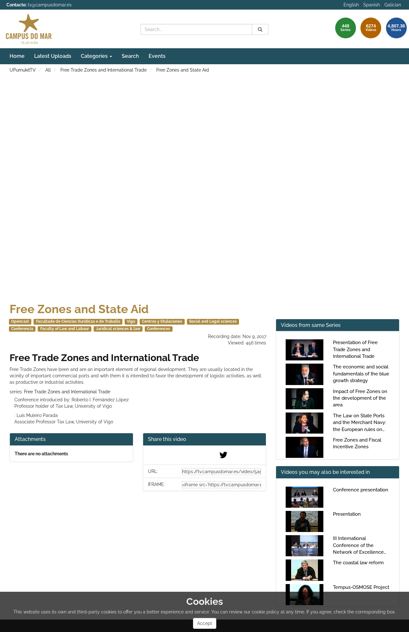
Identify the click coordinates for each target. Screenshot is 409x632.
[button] (204, 439)
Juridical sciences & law (118, 329)
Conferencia (22, 329)
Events (157, 56)
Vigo (131, 321)
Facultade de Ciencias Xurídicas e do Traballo (78, 321)
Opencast (20, 321)
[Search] (260, 29)
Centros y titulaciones (162, 321)
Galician (392, 4)
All (48, 70)
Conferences (158, 329)
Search (130, 56)
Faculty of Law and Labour (64, 329)
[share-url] (221, 471)
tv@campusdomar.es (50, 4)
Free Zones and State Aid (182, 70)
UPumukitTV (23, 70)
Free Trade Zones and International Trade (103, 70)
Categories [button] (96, 56)
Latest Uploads (52, 56)
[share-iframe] (221, 484)
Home (17, 56)
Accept (204, 623)
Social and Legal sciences (213, 321)
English (351, 4)
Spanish (371, 4)
